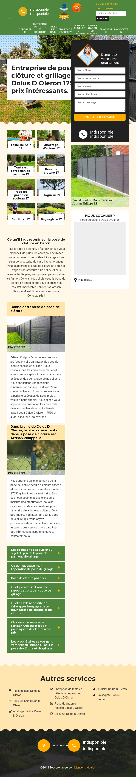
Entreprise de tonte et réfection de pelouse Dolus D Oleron (68, 693)
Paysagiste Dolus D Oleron (109, 697)
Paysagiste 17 (121, 30)
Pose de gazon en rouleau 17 (92, 30)
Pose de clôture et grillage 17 (79, 30)
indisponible (39, 9)
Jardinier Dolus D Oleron (112, 689)
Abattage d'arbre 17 (65, 30)
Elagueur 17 (106, 30)
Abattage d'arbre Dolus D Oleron (27, 713)
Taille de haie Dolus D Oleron (26, 693)
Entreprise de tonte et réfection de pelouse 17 (40, 30)
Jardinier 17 (25, 30)
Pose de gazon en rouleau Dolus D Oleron (69, 706)
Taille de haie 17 (53, 30)
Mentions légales (85, 767)
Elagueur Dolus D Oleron (70, 714)
